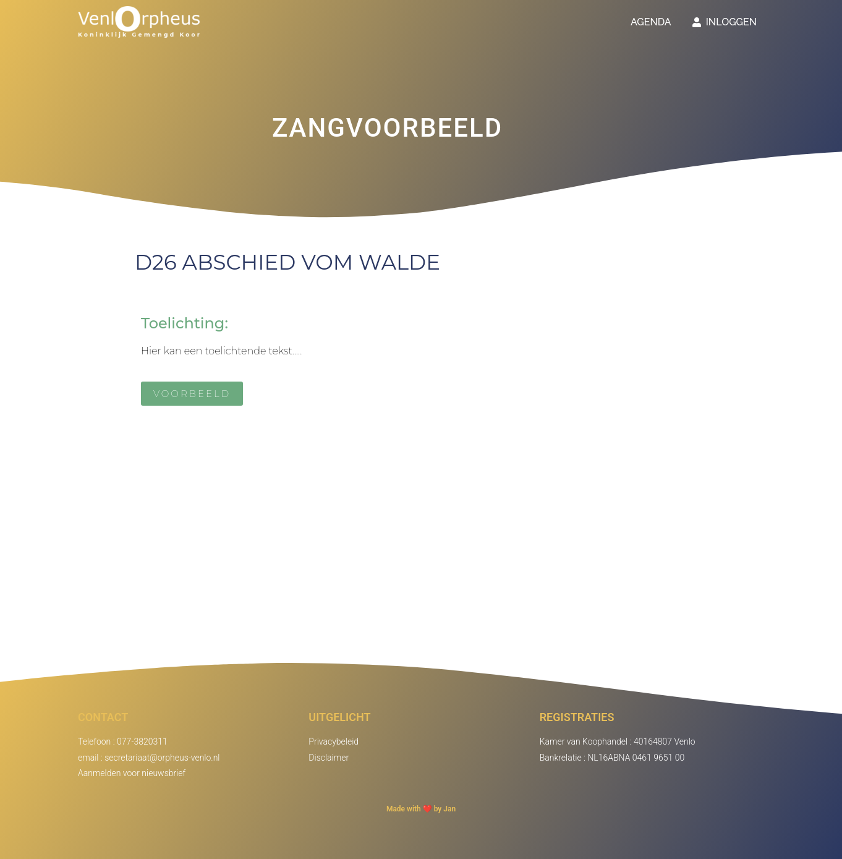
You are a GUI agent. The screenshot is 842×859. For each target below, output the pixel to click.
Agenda (651, 22)
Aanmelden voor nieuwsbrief (131, 773)
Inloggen (724, 22)
